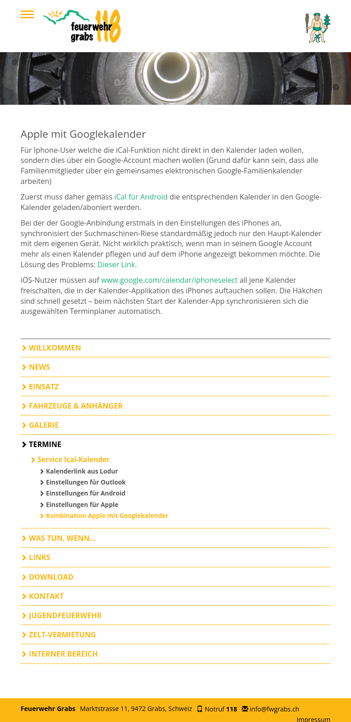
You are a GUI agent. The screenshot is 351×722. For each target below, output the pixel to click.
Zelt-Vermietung (58, 635)
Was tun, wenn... (58, 538)
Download (47, 577)
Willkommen (51, 348)
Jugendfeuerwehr (61, 615)
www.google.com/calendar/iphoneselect (169, 280)
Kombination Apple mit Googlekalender (103, 515)
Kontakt (42, 596)
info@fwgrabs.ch (274, 709)
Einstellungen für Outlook (82, 482)
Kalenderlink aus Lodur (78, 471)
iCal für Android (141, 197)
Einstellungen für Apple (78, 504)
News (35, 367)
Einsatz (40, 387)
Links (35, 557)
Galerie (40, 425)
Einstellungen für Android (82, 493)
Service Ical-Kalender (70, 459)
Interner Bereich (59, 654)
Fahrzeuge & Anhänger (71, 406)
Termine (41, 444)
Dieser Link (116, 264)
